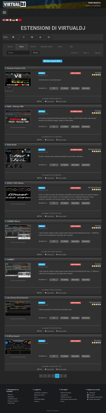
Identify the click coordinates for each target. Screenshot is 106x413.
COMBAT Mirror (13, 221)
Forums (36, 401)
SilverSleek (11, 145)
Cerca (35, 53)
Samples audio (46, 47)
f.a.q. (36, 397)
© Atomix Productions (53, 411)
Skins (21, 47)
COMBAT (10, 260)
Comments (50, 101)
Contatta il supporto (40, 393)
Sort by (75, 53)
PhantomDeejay (95, 149)
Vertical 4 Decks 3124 (16, 68)
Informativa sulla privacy (69, 399)
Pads (60, 47)
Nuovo (10, 47)
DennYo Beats (96, 302)
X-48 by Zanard (13, 336)
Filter (86, 53)
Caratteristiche (12, 399)
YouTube (91, 395)
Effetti (33, 47)
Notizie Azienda (66, 393)
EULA (62, 401)
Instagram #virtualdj (94, 397)
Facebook (91, 393)
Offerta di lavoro (66, 397)
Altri (71, 47)
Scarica (10, 394)
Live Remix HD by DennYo (17, 298)
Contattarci (64, 395)
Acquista (11, 397)
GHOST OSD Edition (15, 183)
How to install (62, 101)
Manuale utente (39, 395)
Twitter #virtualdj (93, 399)
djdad (99, 72)
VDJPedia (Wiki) (39, 399)
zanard (98, 340)
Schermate (11, 403)
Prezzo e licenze (13, 401)
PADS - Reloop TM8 (15, 107)
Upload (97, 53)
